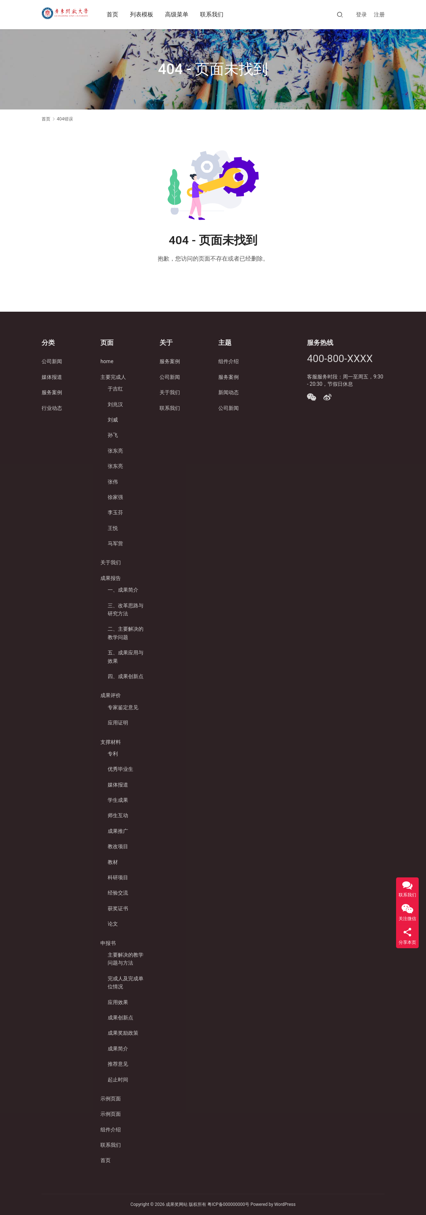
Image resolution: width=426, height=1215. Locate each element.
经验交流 (118, 893)
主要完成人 (113, 377)
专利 (113, 754)
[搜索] (340, 14)
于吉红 (115, 389)
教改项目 (118, 846)
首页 (113, 14)
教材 (113, 862)
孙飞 (113, 435)
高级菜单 (177, 14)
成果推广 (118, 831)
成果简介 (118, 1048)
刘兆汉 (115, 404)
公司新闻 (52, 361)
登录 (361, 14)
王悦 (113, 528)
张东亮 (115, 451)
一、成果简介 (123, 590)
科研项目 (118, 877)
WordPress (284, 1204)
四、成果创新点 (125, 676)
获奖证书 (118, 908)
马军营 (115, 543)
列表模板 (142, 14)
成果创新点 (120, 1017)
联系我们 (212, 14)
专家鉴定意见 (123, 707)
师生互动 (118, 815)
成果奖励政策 (123, 1033)
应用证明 (118, 723)
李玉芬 (115, 512)
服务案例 (52, 392)
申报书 (108, 943)
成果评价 (110, 695)
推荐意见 (118, 1064)
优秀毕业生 (120, 769)
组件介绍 (110, 1130)
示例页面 (110, 1098)
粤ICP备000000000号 (228, 1204)
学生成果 (118, 800)
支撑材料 (110, 742)
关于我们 (110, 562)
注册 (379, 14)
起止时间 (118, 1080)
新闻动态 (228, 392)
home (106, 361)
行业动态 (52, 408)
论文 (113, 924)
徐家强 (115, 497)
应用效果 (118, 1002)
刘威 (113, 420)
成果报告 (110, 578)
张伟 (113, 482)
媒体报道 (52, 377)
